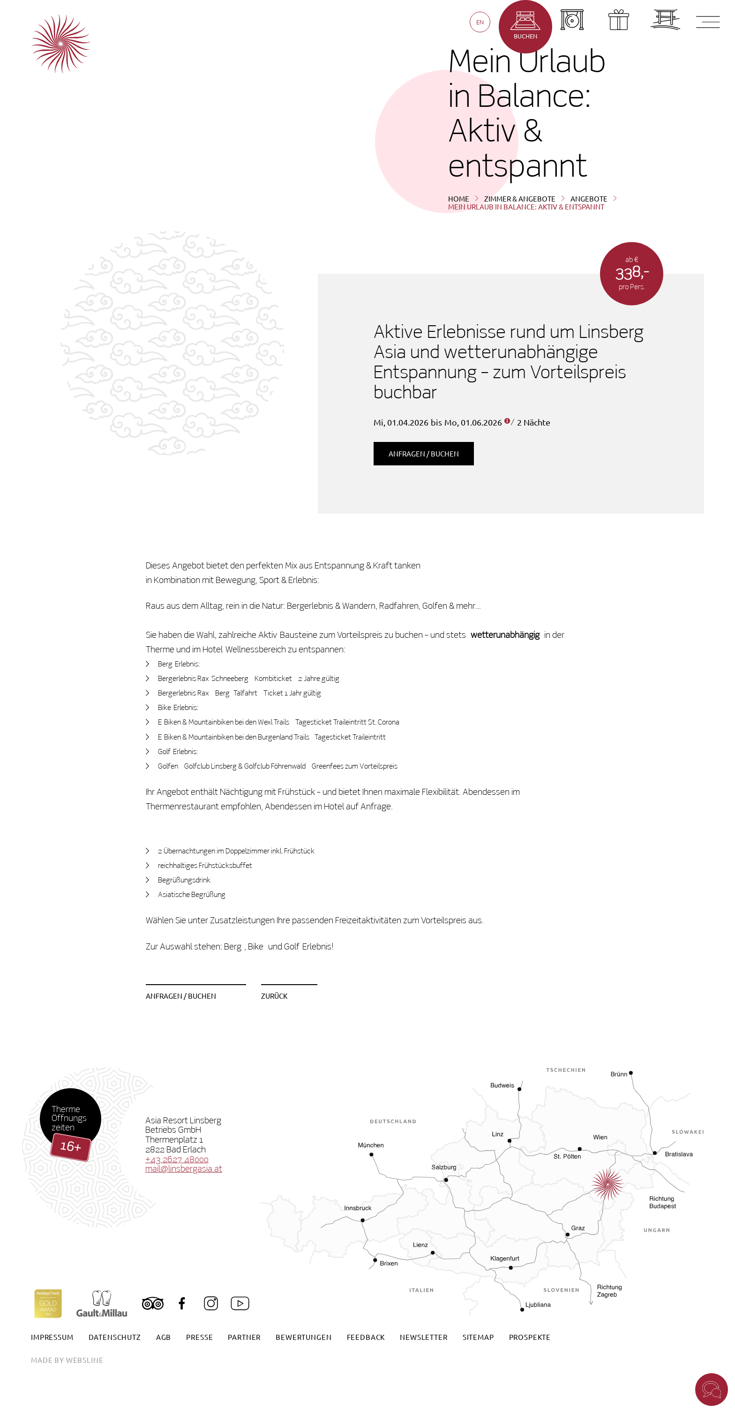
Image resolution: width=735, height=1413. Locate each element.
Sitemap (478, 1336)
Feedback (366, 1336)
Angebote (589, 198)
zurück (274, 995)
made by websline (67, 1359)
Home (458, 198)
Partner (244, 1336)
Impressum (52, 1336)
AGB (164, 1336)
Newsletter (423, 1336)
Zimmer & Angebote (519, 198)
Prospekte (530, 1336)
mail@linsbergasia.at (183, 1169)
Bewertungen (303, 1336)
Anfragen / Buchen (424, 453)
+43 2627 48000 (177, 1160)
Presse (199, 1336)
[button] (711, 1389)
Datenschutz (115, 1336)
